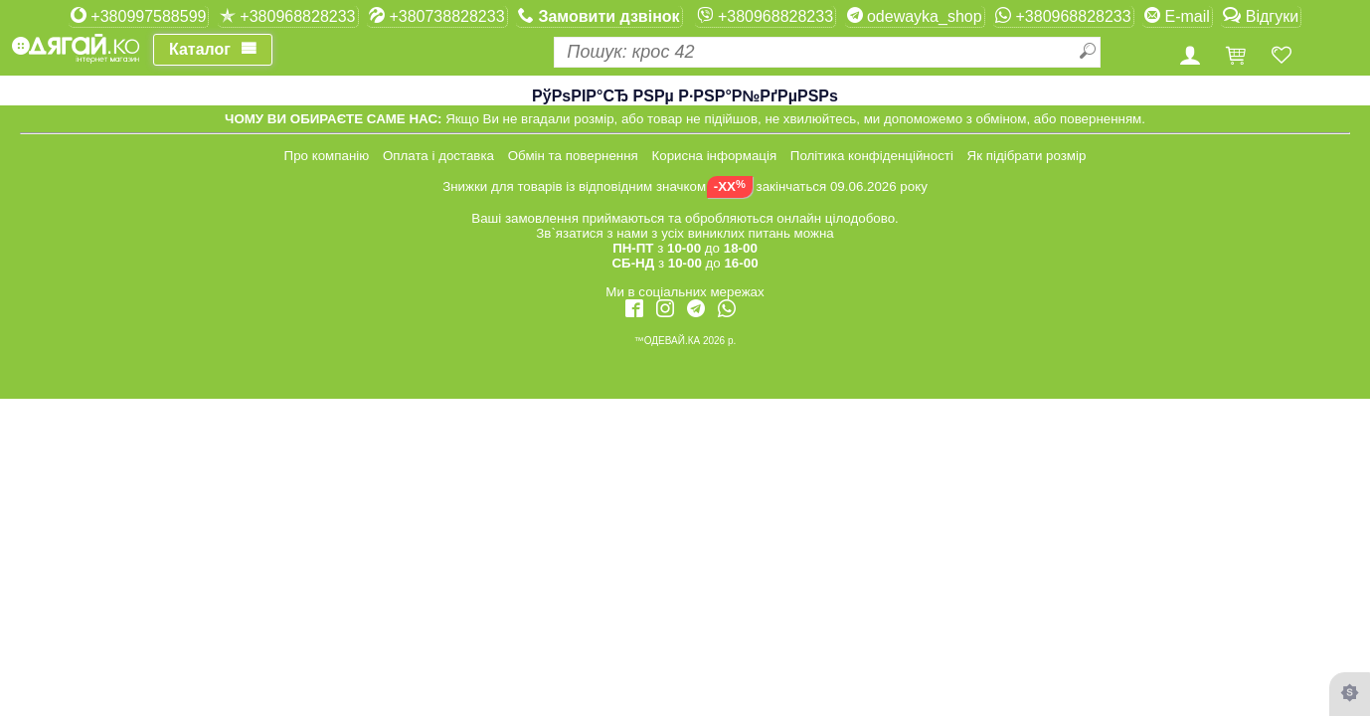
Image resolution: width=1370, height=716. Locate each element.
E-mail (1177, 16)
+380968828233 (288, 16)
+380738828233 (437, 16)
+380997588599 (139, 16)
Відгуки (1260, 16)
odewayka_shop (914, 16)
